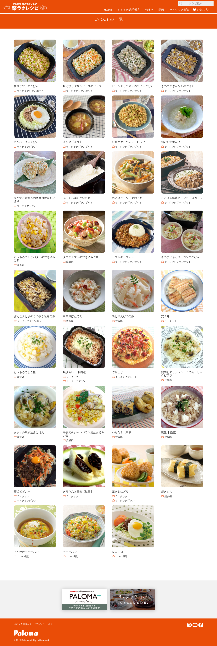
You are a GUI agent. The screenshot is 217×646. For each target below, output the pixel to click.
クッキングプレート (126, 377)
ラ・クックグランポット (30, 90)
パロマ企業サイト (23, 624)
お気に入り (204, 9)
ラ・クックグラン (26, 146)
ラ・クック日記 (179, 9)
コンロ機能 (23, 556)
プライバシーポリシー (45, 624)
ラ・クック (170, 321)
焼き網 (168, 496)
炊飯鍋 (20, 265)
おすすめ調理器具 (129, 9)
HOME (108, 9)
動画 (161, 9)
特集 (148, 9)
